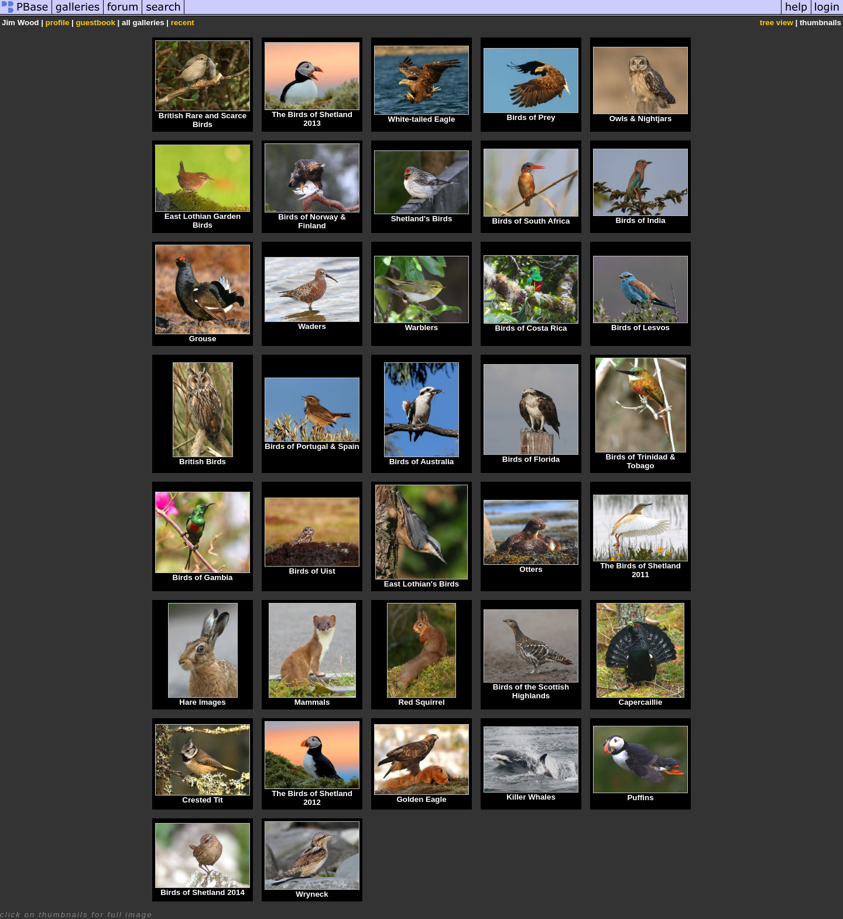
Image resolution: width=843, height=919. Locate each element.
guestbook (95, 22)
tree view (776, 22)
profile (58, 22)
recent (182, 22)
